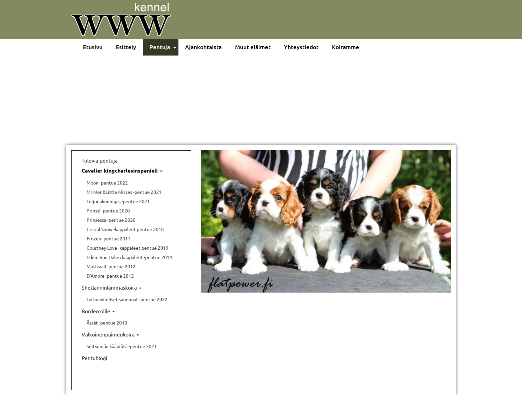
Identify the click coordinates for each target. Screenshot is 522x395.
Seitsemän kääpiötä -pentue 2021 (122, 346)
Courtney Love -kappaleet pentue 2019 (127, 248)
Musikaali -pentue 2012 (111, 266)
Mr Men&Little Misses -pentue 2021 (124, 192)
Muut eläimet (253, 47)
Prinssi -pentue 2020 (108, 210)
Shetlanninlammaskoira (111, 287)
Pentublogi (94, 357)
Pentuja (159, 47)
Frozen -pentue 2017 (108, 238)
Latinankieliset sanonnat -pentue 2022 (127, 299)
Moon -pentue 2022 (107, 183)
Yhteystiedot (301, 47)
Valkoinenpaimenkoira (110, 334)
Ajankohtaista (203, 47)
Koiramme (345, 47)
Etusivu (93, 47)
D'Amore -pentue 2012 (110, 276)
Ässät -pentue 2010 (107, 323)
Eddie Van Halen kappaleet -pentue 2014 (129, 257)
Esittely (126, 47)
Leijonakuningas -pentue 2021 (118, 201)
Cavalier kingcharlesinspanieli (122, 170)
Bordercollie (98, 311)
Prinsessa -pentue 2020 (111, 220)
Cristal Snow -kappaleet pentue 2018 (125, 229)
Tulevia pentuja (100, 160)
